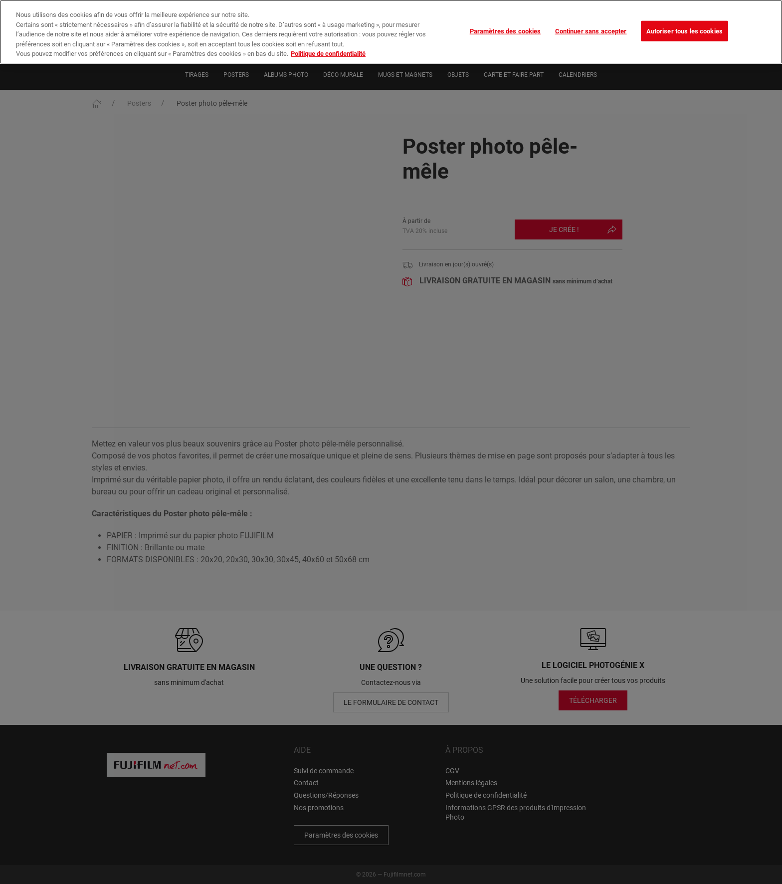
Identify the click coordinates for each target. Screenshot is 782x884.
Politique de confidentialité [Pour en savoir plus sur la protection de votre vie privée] (328, 53)
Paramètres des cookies (505, 30)
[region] (391, 32)
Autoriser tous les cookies (684, 30)
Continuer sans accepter (591, 30)
